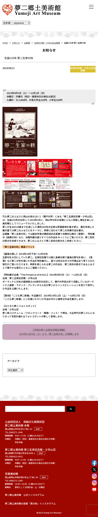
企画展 (27, 42)
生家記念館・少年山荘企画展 (47, 42)
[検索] (35, 409)
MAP (38, 428)
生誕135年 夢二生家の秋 (18, 58)
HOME (5, 42)
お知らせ (16, 42)
